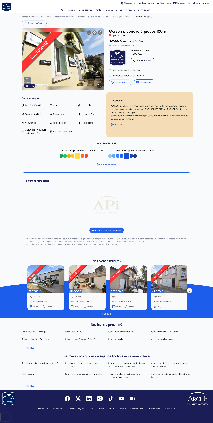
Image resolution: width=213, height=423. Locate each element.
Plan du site (43, 408)
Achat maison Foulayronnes (121, 331)
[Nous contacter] (144, 82)
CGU (91, 408)
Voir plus (117, 124)
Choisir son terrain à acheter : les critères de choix (170, 376)
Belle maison (28, 374)
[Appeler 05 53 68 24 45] (142, 60)
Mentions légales (77, 408)
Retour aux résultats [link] (34, 23)
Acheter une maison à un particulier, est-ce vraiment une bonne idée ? (127, 365)
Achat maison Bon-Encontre (35, 339)
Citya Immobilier (143, 10)
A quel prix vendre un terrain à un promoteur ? (81, 365)
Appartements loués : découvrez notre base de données (169, 365)
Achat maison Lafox (117, 339)
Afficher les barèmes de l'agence (126, 75)
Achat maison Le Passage (34, 331)
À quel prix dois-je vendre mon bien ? (40, 363)
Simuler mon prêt (120, 82)
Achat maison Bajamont (162, 339)
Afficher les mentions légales (124, 70)
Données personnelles (106, 408)
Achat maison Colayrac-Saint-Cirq (81, 339)
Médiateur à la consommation (132, 408)
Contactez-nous (59, 408)
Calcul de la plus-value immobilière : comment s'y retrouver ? (124, 376)
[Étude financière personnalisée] (106, 230)
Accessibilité (170, 408)
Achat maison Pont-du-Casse (164, 331)
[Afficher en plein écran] (99, 85)
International (154, 408)
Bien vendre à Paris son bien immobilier (83, 374)
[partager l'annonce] (100, 32)
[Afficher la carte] (94, 32)
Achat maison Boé (73, 331)
